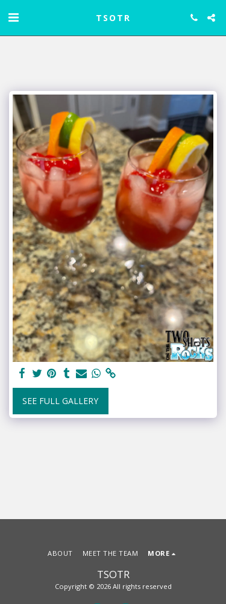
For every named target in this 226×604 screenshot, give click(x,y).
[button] (13, 17)
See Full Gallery (60, 400)
